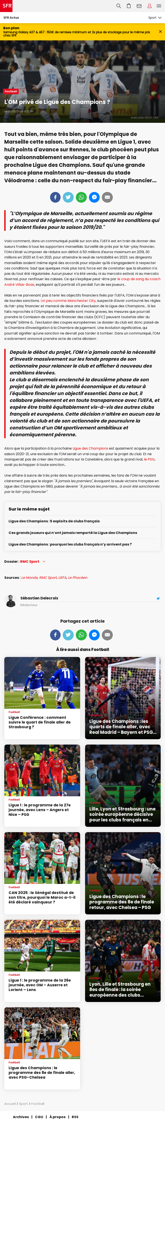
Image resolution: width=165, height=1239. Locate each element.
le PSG (149, 459)
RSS (75, 1116)
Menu (159, 6)
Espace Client (149, 6)
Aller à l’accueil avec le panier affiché (129, 6)
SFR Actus (11, 17)
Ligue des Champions (90, 448)
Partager (55, 197)
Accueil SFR (6, 6)
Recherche (119, 6)
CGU (39, 1116)
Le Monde (29, 577)
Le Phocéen (77, 577)
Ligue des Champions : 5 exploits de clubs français (54, 521)
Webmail (139, 6)
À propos (57, 1116)
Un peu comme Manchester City (68, 300)
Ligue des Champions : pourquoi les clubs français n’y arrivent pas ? (70, 545)
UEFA (62, 577)
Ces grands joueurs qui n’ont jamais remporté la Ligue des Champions (73, 533)
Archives (21, 1116)
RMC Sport (48, 577)
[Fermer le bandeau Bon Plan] (160, 31)
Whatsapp (81, 197)
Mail (107, 197)
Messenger (94, 197)
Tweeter (68, 197)
